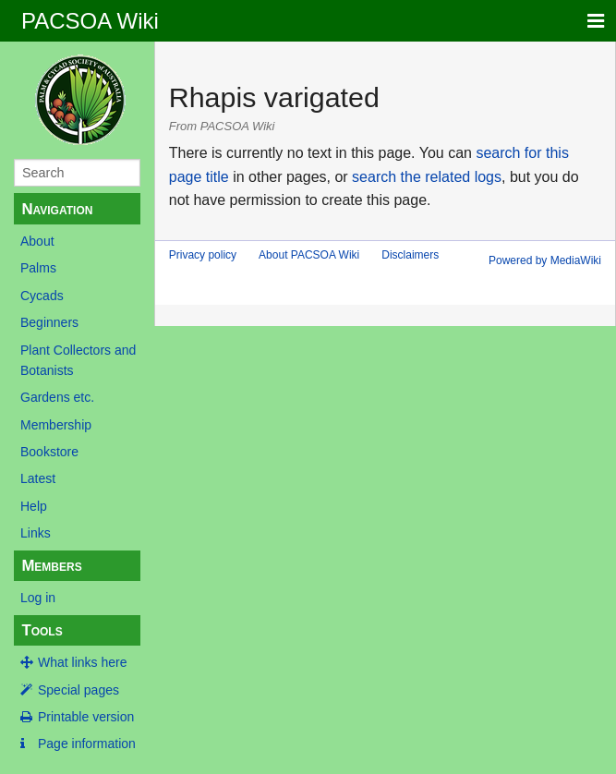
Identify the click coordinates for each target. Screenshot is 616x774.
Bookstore (49, 451)
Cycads (42, 295)
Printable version (86, 716)
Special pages (78, 690)
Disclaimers (410, 254)
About (37, 241)
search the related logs (426, 177)
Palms (38, 267)
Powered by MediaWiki (545, 260)
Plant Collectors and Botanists (78, 360)
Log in (37, 597)
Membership (55, 424)
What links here (82, 662)
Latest (37, 478)
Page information (87, 743)
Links (35, 533)
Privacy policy (202, 254)
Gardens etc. (57, 397)
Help (33, 506)
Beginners (49, 322)
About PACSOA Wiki (309, 254)
